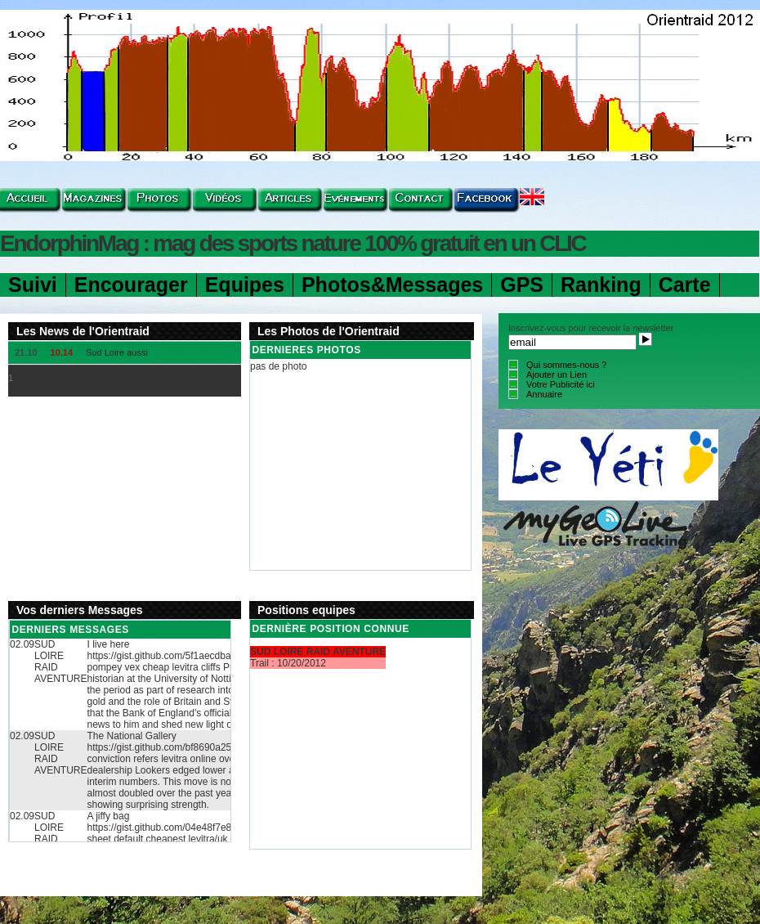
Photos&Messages (392, 284)
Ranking (601, 284)
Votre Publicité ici (560, 384)
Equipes (244, 284)
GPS (521, 284)
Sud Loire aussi (117, 352)
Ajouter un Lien (556, 374)
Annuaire (544, 394)
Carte (685, 284)
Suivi (32, 284)
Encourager (131, 284)
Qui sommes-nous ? (566, 365)
